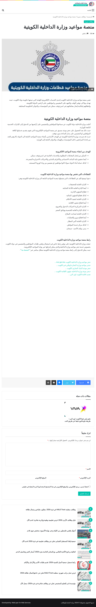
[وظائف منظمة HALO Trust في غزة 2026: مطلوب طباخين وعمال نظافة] (84, 512)
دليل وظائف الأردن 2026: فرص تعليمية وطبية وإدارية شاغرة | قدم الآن (51, 520)
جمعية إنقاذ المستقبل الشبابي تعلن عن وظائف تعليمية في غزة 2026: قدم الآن (49, 541)
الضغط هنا (25, 250)
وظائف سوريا (81, 17)
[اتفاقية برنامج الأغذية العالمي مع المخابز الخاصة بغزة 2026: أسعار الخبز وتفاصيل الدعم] (84, 555)
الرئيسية (90, 17)
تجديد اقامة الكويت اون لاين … (79, 274)
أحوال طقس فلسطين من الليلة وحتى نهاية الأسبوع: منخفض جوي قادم (51, 531)
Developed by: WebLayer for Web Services (16, 603)
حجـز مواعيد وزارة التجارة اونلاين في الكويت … (73, 265)
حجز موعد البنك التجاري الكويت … (78, 268)
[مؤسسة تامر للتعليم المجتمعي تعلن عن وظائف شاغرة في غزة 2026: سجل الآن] (84, 586)
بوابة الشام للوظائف (67, 603)
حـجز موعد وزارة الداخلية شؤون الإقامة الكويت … (72, 271)
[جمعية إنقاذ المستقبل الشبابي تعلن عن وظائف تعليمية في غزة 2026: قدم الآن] (84, 544)
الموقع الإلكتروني (40, 478)
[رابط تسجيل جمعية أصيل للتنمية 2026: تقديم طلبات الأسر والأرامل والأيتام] (84, 565)
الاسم (88, 469)
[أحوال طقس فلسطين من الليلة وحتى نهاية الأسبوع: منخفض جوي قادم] (84, 534)
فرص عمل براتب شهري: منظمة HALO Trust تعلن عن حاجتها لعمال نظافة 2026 (48, 573)
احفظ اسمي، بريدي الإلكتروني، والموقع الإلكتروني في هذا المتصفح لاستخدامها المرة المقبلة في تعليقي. (55, 487)
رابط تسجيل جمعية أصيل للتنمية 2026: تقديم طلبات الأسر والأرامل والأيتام (50, 562)
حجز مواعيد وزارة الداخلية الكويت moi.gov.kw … (72, 262)
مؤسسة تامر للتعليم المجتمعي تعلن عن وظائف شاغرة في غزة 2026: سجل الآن (48, 583)
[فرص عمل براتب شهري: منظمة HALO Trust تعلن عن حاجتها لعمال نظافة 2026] (84, 576)
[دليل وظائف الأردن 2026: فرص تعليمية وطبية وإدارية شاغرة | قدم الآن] (84, 523)
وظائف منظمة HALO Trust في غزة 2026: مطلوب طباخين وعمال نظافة (51, 510)
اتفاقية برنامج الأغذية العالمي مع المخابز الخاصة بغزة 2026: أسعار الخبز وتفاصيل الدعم (46, 552)
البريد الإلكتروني (85, 478)
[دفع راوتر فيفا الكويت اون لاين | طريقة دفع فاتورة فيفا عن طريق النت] (78, 409)
